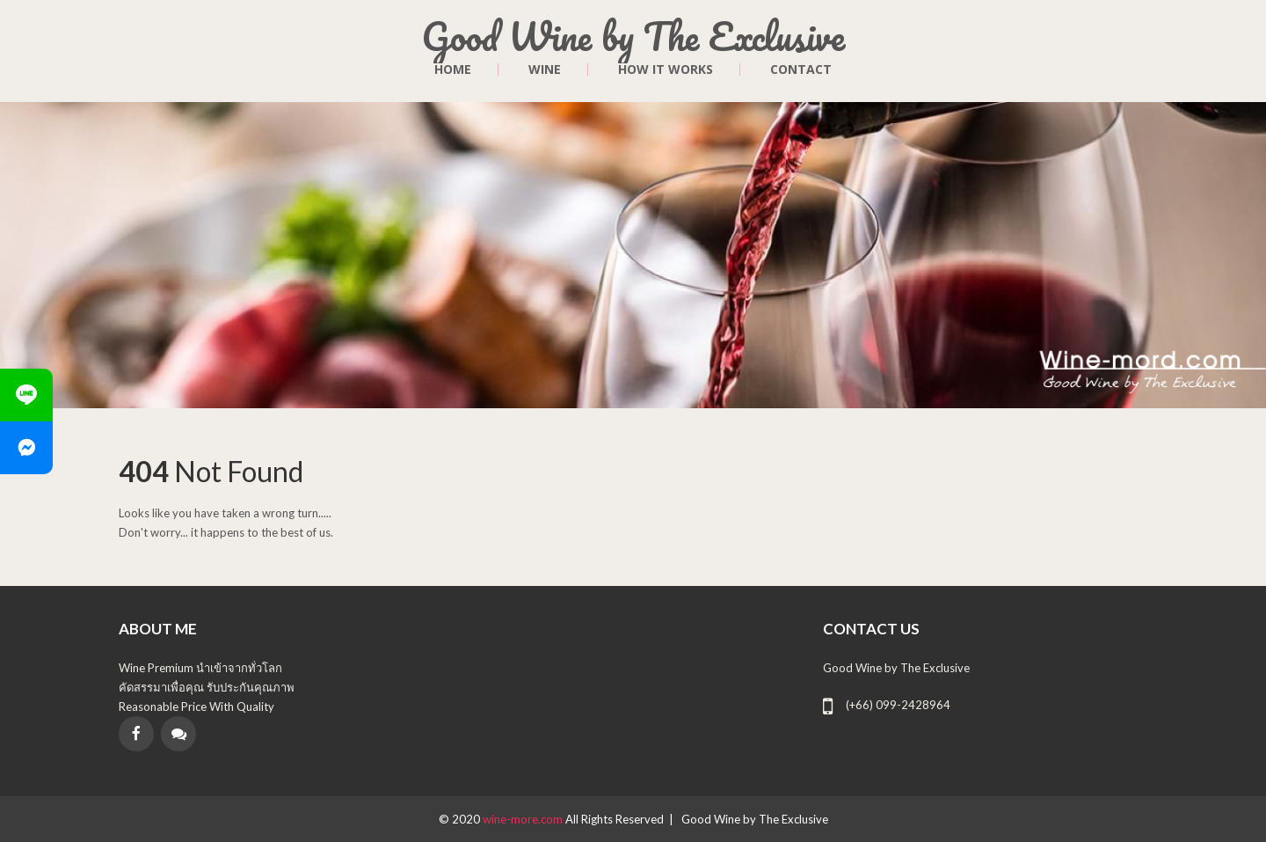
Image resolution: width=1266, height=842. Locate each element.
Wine (544, 69)
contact (801, 69)
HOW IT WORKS (665, 69)
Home (452, 69)
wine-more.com (524, 819)
